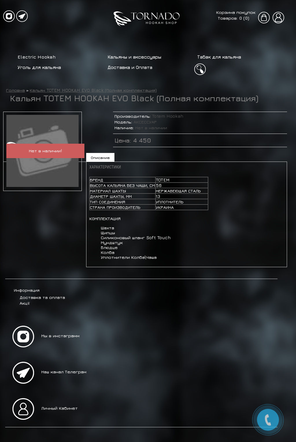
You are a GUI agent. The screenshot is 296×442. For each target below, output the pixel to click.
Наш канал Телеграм (63, 371)
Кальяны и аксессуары (134, 56)
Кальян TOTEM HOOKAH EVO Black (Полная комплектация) (93, 90)
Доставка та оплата (42, 297)
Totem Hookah (167, 116)
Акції (24, 303)
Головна (15, 90)
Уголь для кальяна (39, 67)
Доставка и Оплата (130, 67)
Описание (100, 157)
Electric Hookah (37, 56)
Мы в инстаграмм (60, 335)
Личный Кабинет (59, 408)
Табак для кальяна (219, 56)
